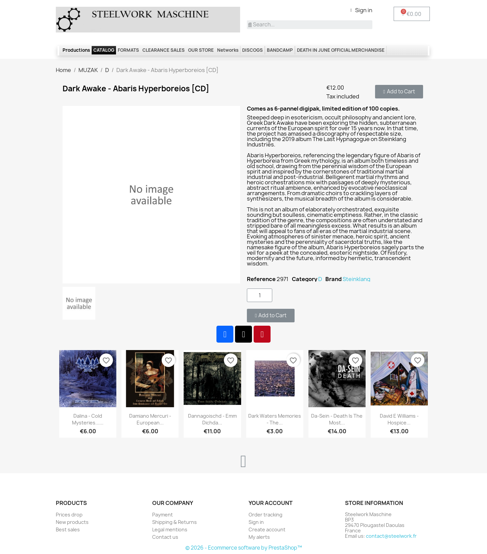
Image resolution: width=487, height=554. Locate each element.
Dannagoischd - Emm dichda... (212, 419)
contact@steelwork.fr (391, 536)
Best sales (68, 529)
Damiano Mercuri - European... (150, 419)
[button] (399, 91)
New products (72, 522)
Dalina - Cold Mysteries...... (87, 419)
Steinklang (356, 279)
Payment (162, 514)
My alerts (259, 537)
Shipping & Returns (174, 522)
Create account (267, 529)
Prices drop (69, 514)
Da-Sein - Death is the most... (337, 419)
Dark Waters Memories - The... (274, 419)
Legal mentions (169, 529)
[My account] (361, 10)
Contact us (165, 537)
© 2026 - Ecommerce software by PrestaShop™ (243, 547)
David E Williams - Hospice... (399, 419)
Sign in (256, 522)
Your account (271, 503)
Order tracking (265, 514)
